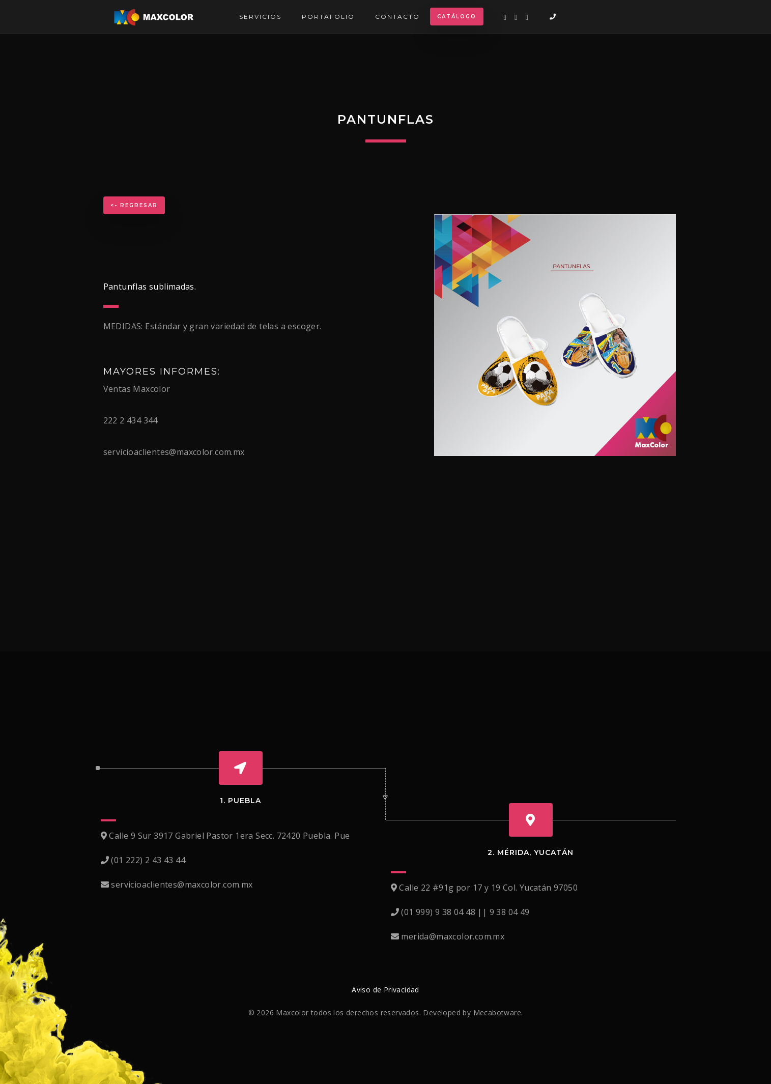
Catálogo (456, 16)
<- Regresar (134, 205)
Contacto (397, 16)
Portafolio (328, 16)
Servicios (260, 16)
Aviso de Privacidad (385, 989)
